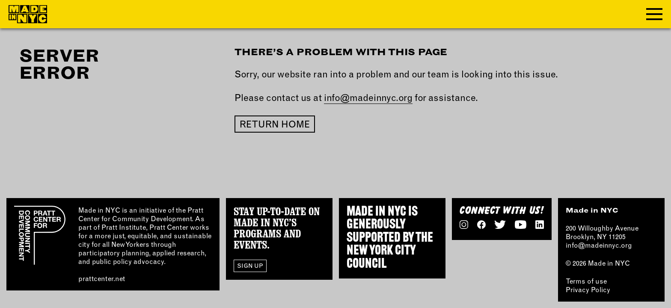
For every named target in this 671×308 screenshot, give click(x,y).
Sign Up (250, 266)
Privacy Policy (588, 289)
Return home (275, 124)
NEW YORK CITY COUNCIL (381, 257)
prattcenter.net (101, 278)
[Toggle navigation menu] (654, 14)
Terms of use (586, 281)
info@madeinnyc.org (368, 98)
